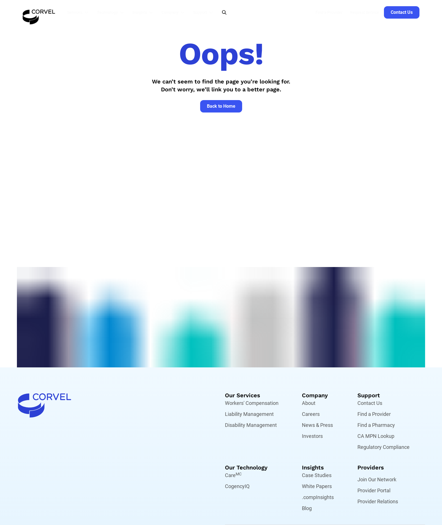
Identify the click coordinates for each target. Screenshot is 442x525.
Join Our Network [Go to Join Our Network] (376, 479)
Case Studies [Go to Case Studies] (317, 475)
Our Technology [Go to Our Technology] (246, 467)
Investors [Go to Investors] (312, 436)
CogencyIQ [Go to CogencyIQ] (237, 486)
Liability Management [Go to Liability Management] (249, 414)
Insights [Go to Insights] (313, 467)
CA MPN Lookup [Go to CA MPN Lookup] (375, 436)
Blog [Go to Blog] (307, 508)
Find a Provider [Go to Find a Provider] (374, 414)
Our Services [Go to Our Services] (242, 395)
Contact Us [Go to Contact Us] (369, 403)
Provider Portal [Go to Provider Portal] (373, 490)
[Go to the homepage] (39, 12)
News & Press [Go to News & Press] (317, 425)
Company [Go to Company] (315, 395)
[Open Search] (224, 12)
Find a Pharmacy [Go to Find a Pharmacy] (376, 425)
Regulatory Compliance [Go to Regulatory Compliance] (383, 447)
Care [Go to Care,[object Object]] (233, 475)
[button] (79, 12)
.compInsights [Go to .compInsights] (318, 497)
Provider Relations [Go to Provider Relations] (377, 501)
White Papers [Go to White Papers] (317, 486)
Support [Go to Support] (368, 395)
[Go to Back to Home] (221, 106)
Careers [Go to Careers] (311, 414)
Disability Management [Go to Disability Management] (251, 425)
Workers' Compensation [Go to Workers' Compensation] (252, 403)
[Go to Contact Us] (401, 12)
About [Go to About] (308, 403)
